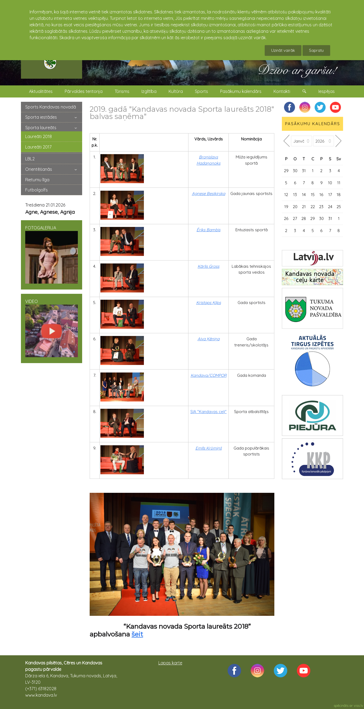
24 (330, 206)
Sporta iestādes (41, 117)
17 (330, 194)
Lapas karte (170, 662)
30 (295, 170)
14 (304, 194)
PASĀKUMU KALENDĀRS (312, 123)
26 (286, 218)
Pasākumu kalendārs (240, 91)
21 (304, 206)
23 (321, 206)
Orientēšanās (38, 169)
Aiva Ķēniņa (209, 338)
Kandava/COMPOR (209, 375)
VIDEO (51, 328)
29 (286, 170)
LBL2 (30, 158)
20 (295, 206)
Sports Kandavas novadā (50, 107)
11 (338, 182)
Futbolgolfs (36, 190)
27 (295, 218)
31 (304, 170)
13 (295, 194)
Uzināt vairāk (283, 50)
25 (339, 206)
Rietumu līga (37, 179)
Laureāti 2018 (38, 136)
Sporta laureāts (40, 127)
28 (303, 218)
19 (286, 206)
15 (313, 194)
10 (330, 182)
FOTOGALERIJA (51, 254)
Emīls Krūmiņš (208, 448)
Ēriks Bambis (208, 229)
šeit (137, 634)
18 (339, 194)
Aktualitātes (41, 91)
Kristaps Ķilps (208, 302)
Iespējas (326, 91)
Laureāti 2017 (38, 147)
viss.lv (358, 705)
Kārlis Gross (208, 266)
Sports (201, 91)
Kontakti (282, 91)
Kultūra (176, 91)
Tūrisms (122, 91)
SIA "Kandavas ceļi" (208, 411)
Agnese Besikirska (208, 193)
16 (321, 194)
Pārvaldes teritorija (84, 91)
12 (286, 194)
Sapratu (316, 50)
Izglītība (148, 91)
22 (313, 206)
